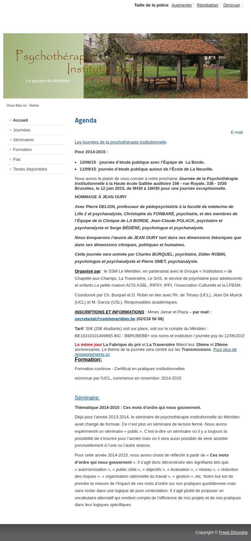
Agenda (86, 120)
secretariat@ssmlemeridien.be (105, 318)
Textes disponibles (30, 169)
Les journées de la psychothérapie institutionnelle (120, 142)
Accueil (20, 120)
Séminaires (23, 139)
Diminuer (231, 5)
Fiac (17, 159)
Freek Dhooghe (233, 532)
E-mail (236, 132)
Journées (21, 130)
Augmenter (182, 5)
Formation (22, 149)
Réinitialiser (207, 5)
